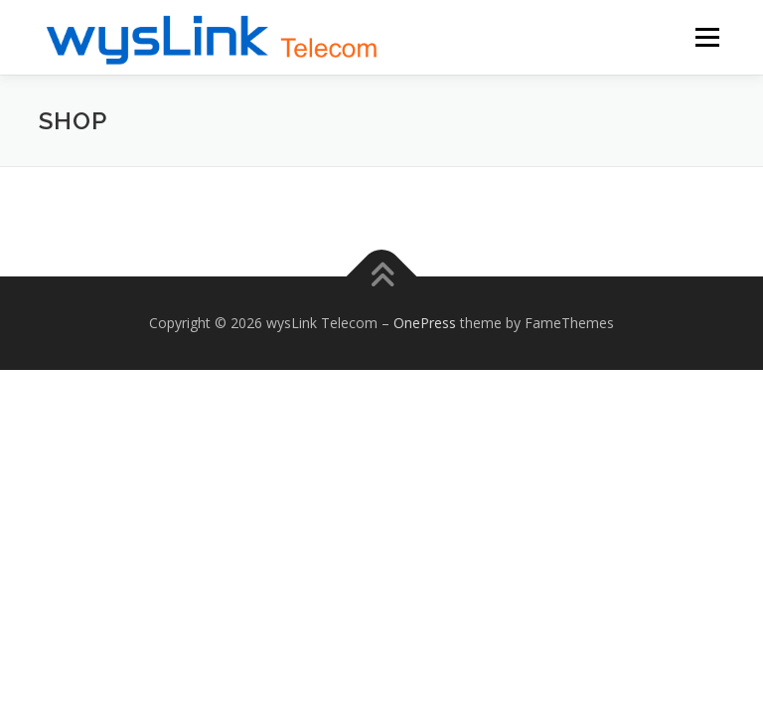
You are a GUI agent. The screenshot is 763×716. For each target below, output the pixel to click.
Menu (706, 37)
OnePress (424, 322)
